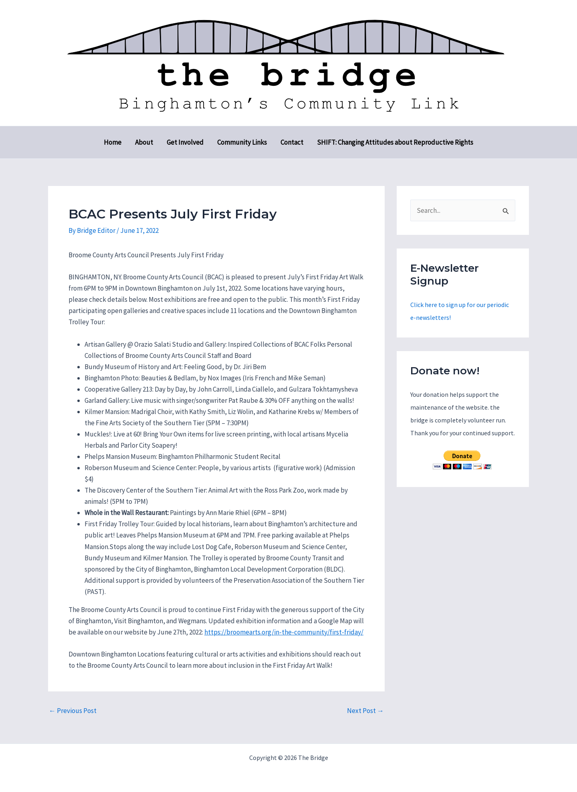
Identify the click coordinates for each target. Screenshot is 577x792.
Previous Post (73, 710)
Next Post (365, 710)
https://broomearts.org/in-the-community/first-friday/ (283, 632)
